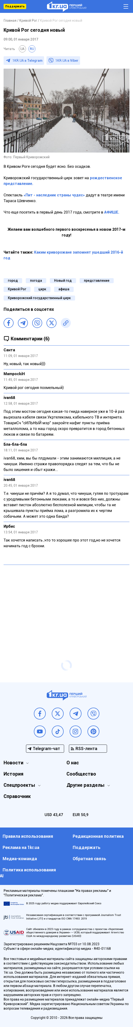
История (13, 774)
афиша (63, 289)
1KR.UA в (27, 60)
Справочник (17, 796)
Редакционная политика (98, 836)
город (13, 280)
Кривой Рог (17, 289)
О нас (72, 763)
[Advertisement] (66, 603)
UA (22, 49)
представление (96, 280)
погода (36, 280)
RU (32, 49)
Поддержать (15, 6)
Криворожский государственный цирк (39, 298)
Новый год (63, 280)
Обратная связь (89, 858)
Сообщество (81, 774)
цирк (42, 289)
